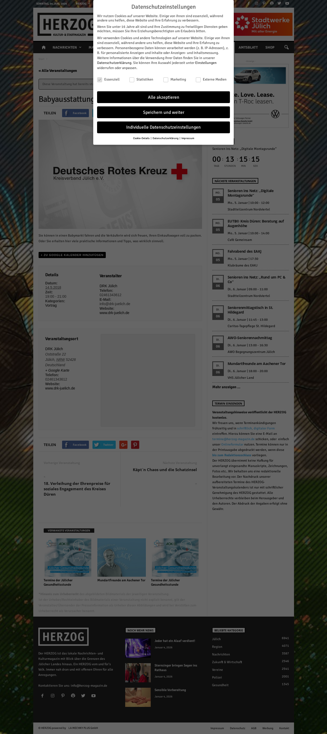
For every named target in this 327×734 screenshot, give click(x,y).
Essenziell (108, 78)
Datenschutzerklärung (114, 62)
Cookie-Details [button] (141, 137)
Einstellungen (206, 62)
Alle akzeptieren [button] (163, 96)
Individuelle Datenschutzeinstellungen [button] (163, 126)
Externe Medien (211, 78)
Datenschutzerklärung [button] (166, 137)
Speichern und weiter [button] (163, 111)
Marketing (174, 78)
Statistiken (141, 78)
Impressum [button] (187, 137)
